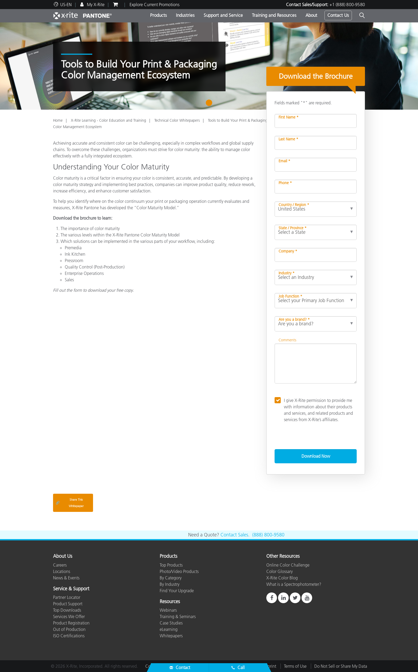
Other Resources (283, 556)
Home (58, 120)
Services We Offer (69, 616)
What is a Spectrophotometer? (293, 584)
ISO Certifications (69, 635)
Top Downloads (67, 610)
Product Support (67, 603)
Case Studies (171, 623)
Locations (61, 571)
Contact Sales (234, 535)
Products (158, 15)
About (311, 15)
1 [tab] (210, 104)
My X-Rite (95, 4)
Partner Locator (66, 597)
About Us (62, 556)
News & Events (66, 577)
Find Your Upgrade (177, 590)
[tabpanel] (209, 66)
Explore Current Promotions (154, 4)
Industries (185, 15)
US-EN (66, 4)
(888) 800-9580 (268, 535)
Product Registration (71, 623)
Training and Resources (274, 15)
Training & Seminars (178, 616)
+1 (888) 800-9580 (347, 4)
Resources (170, 601)
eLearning (169, 629)
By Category (171, 577)
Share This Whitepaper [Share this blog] (70, 503)
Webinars (168, 610)
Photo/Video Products (179, 571)
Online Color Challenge (288, 565)
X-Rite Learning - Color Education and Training (108, 120)
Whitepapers (171, 635)
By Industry (169, 584)
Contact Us (338, 15)
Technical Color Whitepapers (177, 120)
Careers (60, 565)
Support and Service (223, 15)
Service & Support (71, 589)
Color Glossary (279, 571)
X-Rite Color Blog (282, 577)
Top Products (171, 565)
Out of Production (69, 629)
